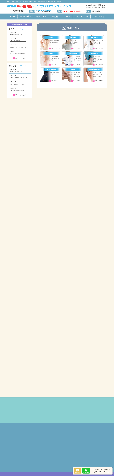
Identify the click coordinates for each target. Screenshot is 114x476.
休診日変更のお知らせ (16, 34)
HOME (12, 16)
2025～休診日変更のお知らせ (18, 41)
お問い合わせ (99, 16)
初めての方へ (26, 16)
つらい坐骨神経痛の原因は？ (17, 53)
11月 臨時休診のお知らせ (17, 90)
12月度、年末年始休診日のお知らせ (19, 78)
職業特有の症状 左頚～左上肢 (18, 47)
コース (67, 16)
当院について (42, 16)
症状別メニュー (81, 16)
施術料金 (56, 16)
